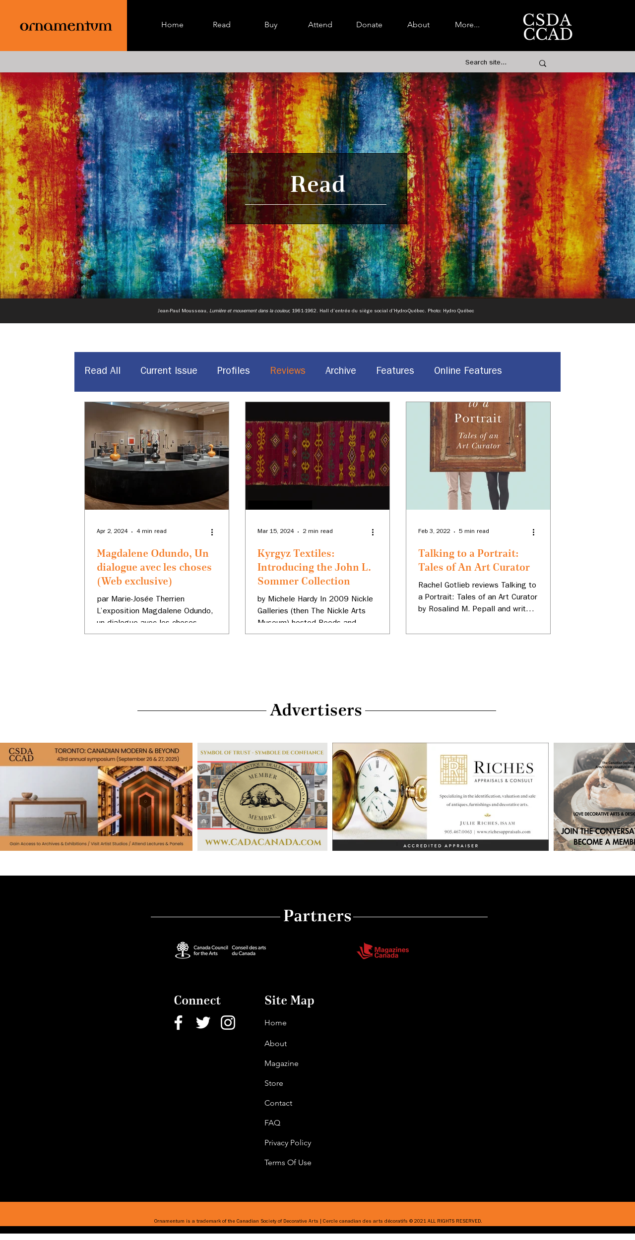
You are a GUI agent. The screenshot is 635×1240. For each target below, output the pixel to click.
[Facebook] (178, 1022)
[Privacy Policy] (299, 1143)
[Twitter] (203, 1022)
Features (395, 372)
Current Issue (168, 372)
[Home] (299, 1023)
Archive (340, 372)
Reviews (288, 372)
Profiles (233, 372)
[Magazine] (299, 1063)
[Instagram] (228, 1022)
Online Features (468, 372)
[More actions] (215, 532)
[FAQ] (299, 1123)
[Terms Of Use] (299, 1163)
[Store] (299, 1083)
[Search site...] (488, 63)
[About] (299, 1044)
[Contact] (299, 1103)
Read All (102, 372)
